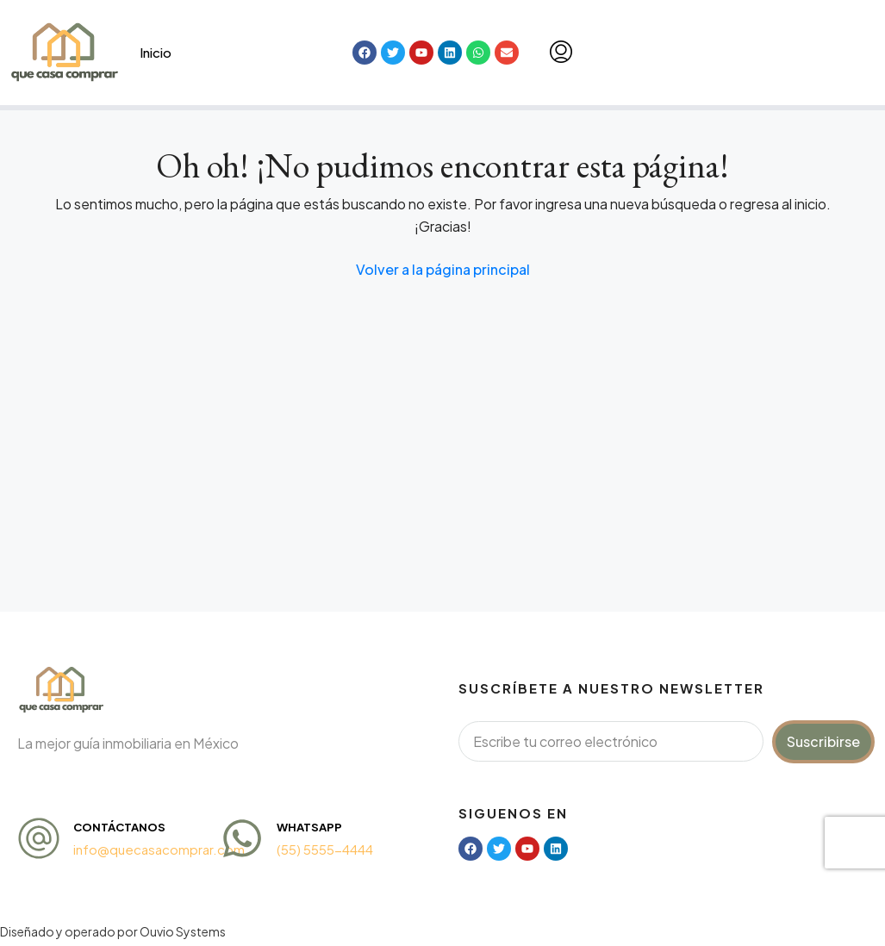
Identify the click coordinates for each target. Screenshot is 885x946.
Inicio (155, 52)
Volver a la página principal (443, 269)
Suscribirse (823, 741)
